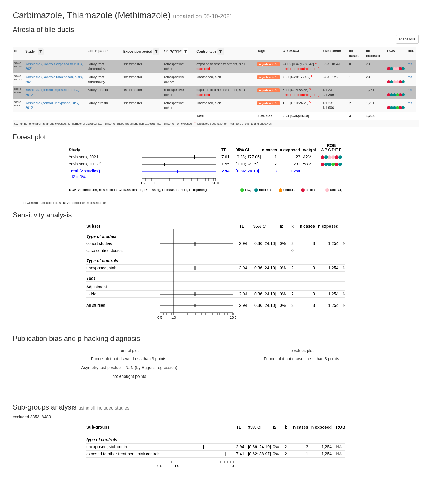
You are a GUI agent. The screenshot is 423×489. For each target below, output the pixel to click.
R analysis (407, 39)
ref (410, 64)
